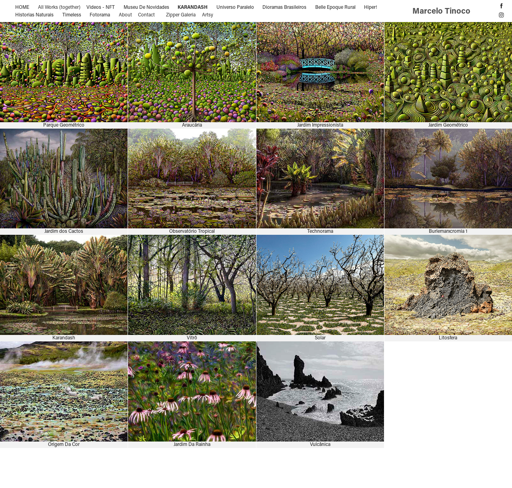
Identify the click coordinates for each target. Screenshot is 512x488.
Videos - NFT (100, 7)
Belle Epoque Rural (335, 7)
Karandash (193, 7)
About (125, 14)
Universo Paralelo (235, 7)
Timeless (71, 14)
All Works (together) (59, 7)
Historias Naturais (34, 14)
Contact (146, 14)
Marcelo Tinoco (442, 10)
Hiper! (370, 7)
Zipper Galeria (181, 14)
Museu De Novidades (146, 7)
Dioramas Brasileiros (284, 7)
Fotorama (100, 14)
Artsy (207, 14)
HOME (22, 7)
